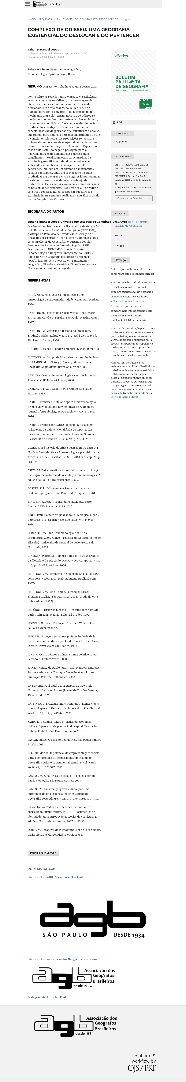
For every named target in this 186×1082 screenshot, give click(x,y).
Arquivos (45, 19)
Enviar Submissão (43, 853)
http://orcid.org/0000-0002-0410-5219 (46, 57)
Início (32, 19)
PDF (119, 122)
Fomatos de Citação (129, 198)
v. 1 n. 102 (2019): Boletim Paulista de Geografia (86, 19)
